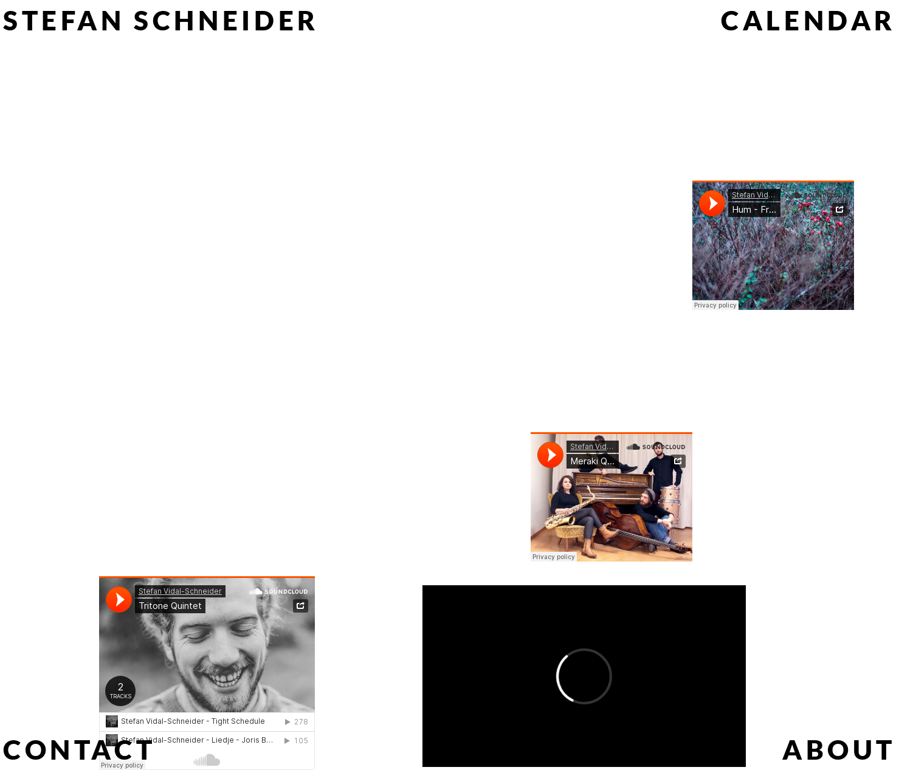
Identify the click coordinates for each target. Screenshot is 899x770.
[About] (839, 749)
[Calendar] (808, 20)
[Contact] (79, 749)
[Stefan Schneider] (161, 20)
